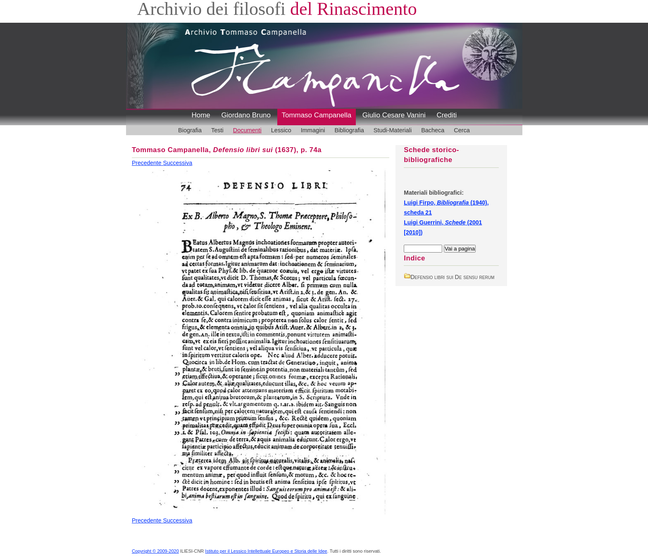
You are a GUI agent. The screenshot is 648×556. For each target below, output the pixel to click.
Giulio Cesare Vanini (394, 115)
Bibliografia (349, 130)
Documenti (247, 130)
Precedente (147, 163)
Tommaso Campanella (317, 115)
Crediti (446, 115)
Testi (217, 130)
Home (201, 115)
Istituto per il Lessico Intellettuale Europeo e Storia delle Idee (266, 551)
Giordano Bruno (246, 115)
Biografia (190, 130)
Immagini (313, 130)
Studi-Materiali (393, 130)
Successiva (177, 163)
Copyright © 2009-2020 (155, 551)
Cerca (462, 130)
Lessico (281, 130)
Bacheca (432, 130)
